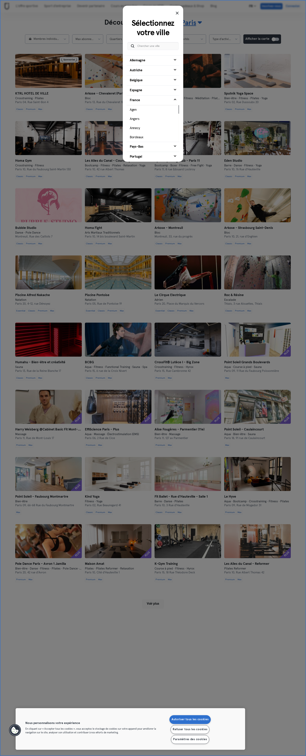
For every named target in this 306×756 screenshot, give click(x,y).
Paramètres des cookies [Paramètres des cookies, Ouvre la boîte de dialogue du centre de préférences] (190, 739)
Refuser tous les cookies (190, 729)
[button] (15, 730)
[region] (130, 729)
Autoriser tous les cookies (190, 719)
